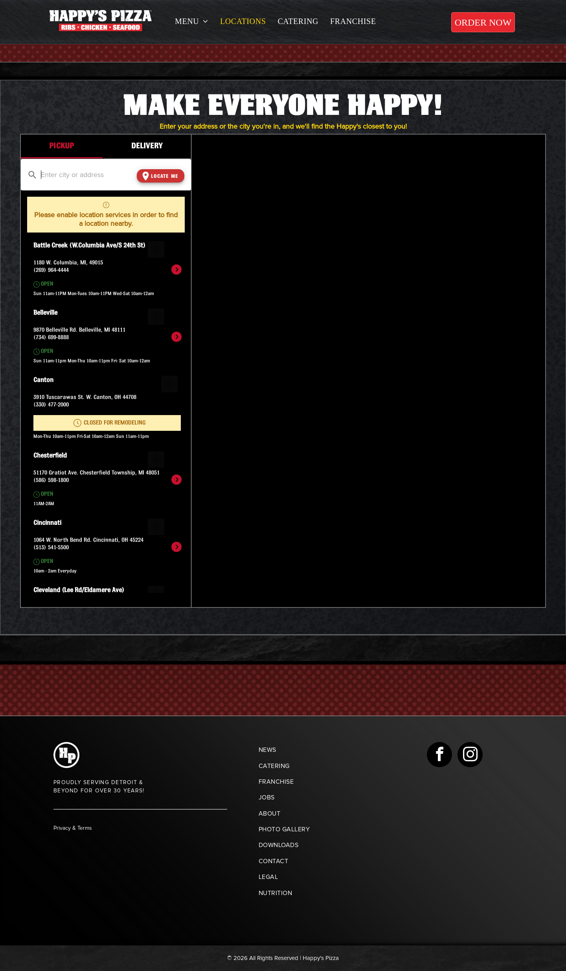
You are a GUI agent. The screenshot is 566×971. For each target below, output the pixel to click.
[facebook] (439, 755)
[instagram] (470, 755)
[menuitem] (191, 21)
